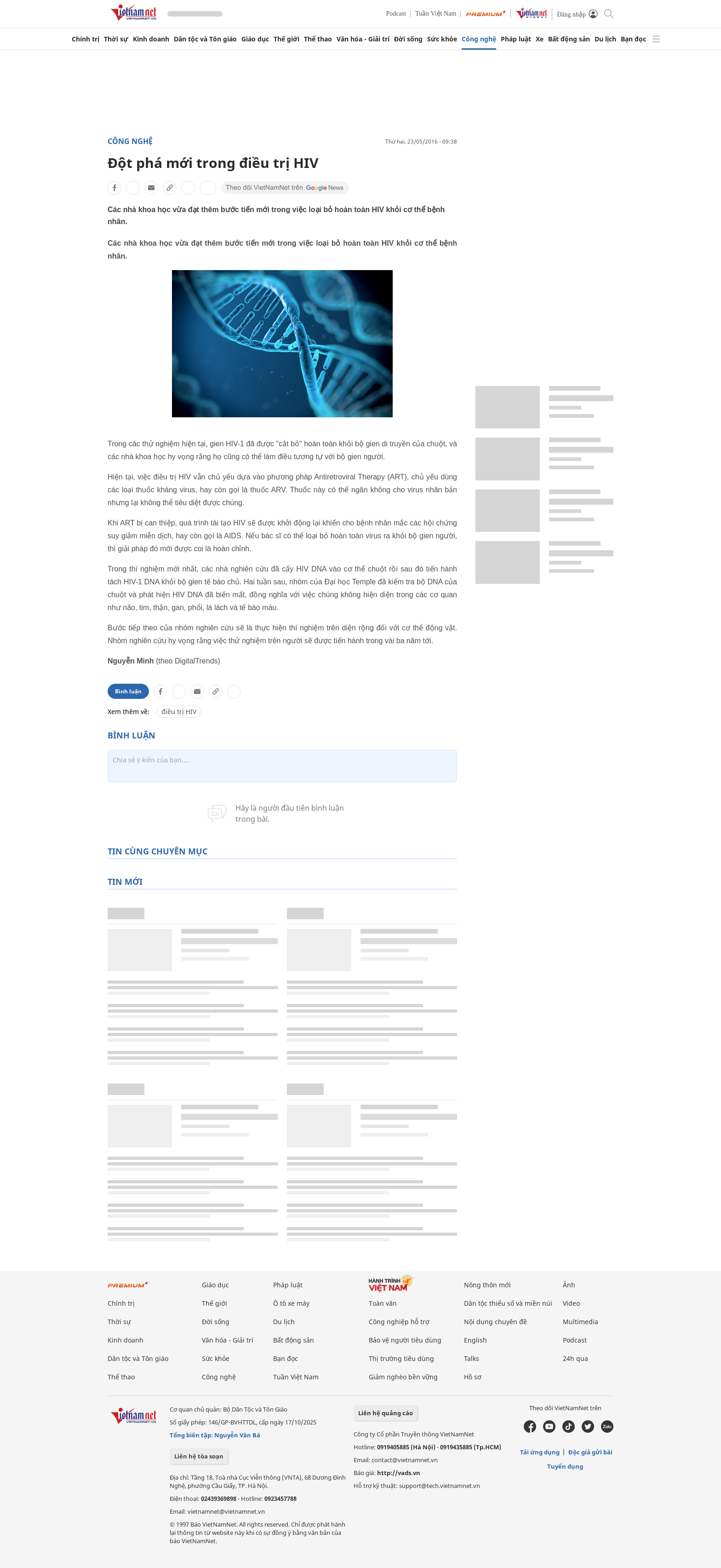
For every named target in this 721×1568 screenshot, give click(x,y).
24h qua (575, 1358)
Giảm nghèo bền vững (403, 1376)
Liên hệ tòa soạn (198, 1456)
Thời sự (116, 39)
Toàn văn (383, 1303)
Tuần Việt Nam (435, 13)
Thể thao (318, 39)
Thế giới (286, 39)
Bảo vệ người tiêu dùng (405, 1340)
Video (571, 1303)
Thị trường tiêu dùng (401, 1358)
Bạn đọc (633, 39)
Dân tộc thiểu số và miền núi (508, 1303)
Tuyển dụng (565, 1466)
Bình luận (128, 691)
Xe (540, 39)
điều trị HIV (178, 711)
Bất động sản (569, 39)
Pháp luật (516, 39)
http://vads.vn (398, 1473)
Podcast (396, 13)
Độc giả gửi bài (590, 1452)
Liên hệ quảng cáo (385, 1413)
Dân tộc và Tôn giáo (205, 39)
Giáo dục (255, 39)
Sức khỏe (442, 39)
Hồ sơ (472, 1376)
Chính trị (85, 39)
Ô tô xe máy (291, 1303)
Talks (471, 1358)
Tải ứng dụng (540, 1452)
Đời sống (408, 39)
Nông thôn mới (487, 1284)
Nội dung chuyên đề (495, 1321)
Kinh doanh (151, 39)
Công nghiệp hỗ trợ (399, 1321)
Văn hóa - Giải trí (363, 39)
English (475, 1340)
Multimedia (580, 1321)
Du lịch (605, 39)
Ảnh (569, 1284)
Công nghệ (479, 39)
